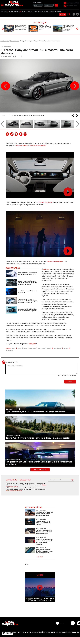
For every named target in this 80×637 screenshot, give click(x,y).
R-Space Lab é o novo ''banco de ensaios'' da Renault (43, 522)
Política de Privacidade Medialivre (14, 490)
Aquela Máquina (4, 41)
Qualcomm (9, 350)
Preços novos (43, 11)
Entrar (62, 14)
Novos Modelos (15, 11)
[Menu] (2, 5)
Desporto (52, 11)
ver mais (40, 557)
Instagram (32, 344)
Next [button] (77, 28)
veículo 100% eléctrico (55, 261)
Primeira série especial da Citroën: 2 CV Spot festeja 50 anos (45, 27)
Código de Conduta (63, 632)
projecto (46, 269)
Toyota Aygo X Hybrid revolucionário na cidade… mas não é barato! (38, 438)
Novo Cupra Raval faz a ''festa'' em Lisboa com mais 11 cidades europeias (21, 27)
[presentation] (59, 486)
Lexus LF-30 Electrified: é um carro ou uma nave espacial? (27, 309)
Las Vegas (41, 348)
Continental (57, 348)
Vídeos (59, 11)
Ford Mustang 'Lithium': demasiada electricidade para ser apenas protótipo (27, 300)
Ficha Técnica (51, 632)
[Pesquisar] (68, 14)
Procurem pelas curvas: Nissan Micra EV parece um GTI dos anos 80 (40, 599)
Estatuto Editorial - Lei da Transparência (32, 632)
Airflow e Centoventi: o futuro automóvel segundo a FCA (28, 273)
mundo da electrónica (38, 145)
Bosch (49, 348)
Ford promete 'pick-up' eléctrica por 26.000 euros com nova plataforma (44, 551)
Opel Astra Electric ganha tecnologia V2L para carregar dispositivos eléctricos (68, 28)
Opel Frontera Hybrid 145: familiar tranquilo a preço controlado (35, 412)
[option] (16, 28)
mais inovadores (22, 145)
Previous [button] (2, 28)
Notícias (4, 11)
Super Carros (27, 11)
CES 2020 (32, 348)
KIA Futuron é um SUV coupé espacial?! (27, 291)
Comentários (12, 362)
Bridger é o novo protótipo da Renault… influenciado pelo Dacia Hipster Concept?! (44, 542)
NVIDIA (66, 348)
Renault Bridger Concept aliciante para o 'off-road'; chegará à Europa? (44, 531)
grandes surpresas (45, 202)
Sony (13, 348)
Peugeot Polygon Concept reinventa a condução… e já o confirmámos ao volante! (39, 463)
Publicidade (75, 632)
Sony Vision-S (22, 348)
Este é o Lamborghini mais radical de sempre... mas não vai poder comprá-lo (27, 282)
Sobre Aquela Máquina (9, 632)
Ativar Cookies (7, 634)
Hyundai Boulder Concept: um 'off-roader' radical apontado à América (44, 513)
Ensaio (35, 11)
